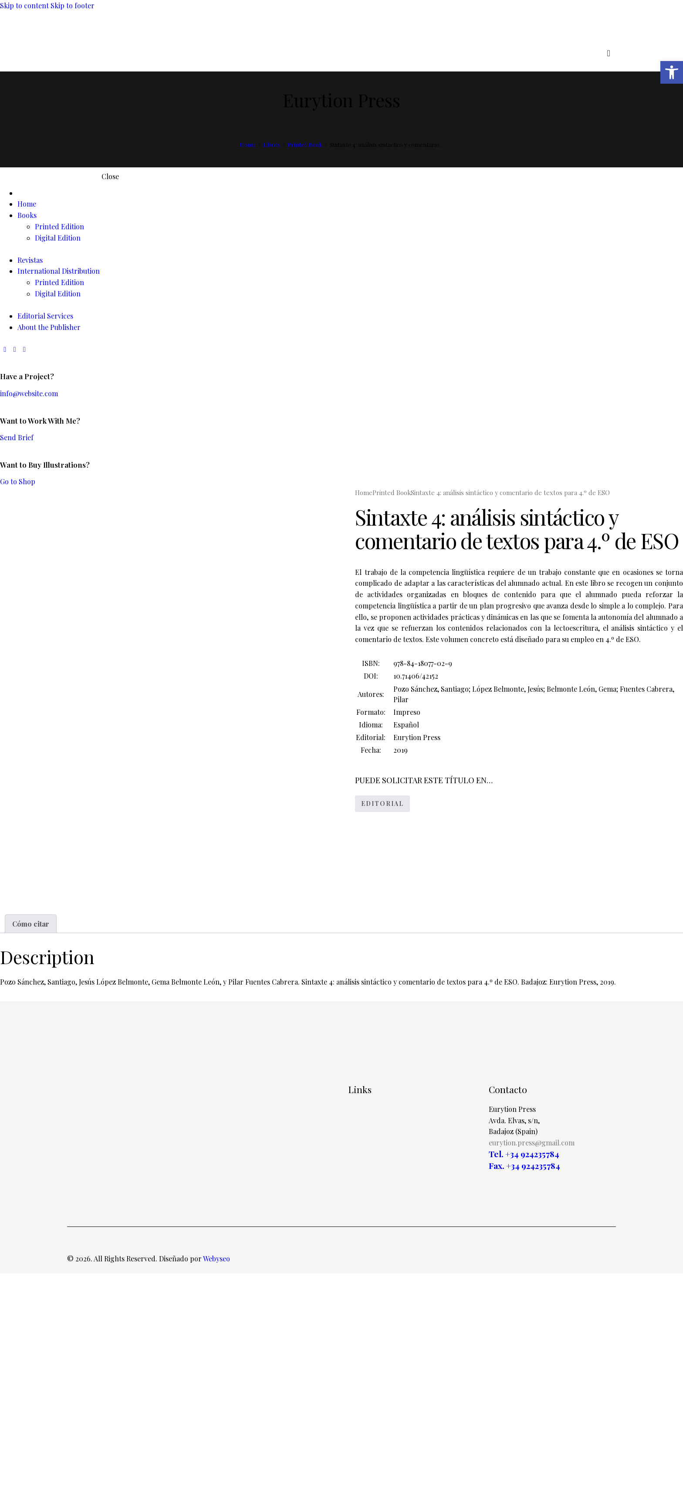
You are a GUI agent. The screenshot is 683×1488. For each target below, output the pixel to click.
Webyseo (216, 1473)
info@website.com (29, 393)
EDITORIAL (382, 803)
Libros (271, 144)
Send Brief (17, 437)
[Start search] (608, 53)
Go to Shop (17, 481)
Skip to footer (73, 5)
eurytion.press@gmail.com (532, 1357)
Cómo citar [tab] (30, 1138)
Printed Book (304, 144)
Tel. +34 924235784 (524, 1368)
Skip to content (24, 5)
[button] (671, 72)
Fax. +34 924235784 (524, 1380)
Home (248, 144)
